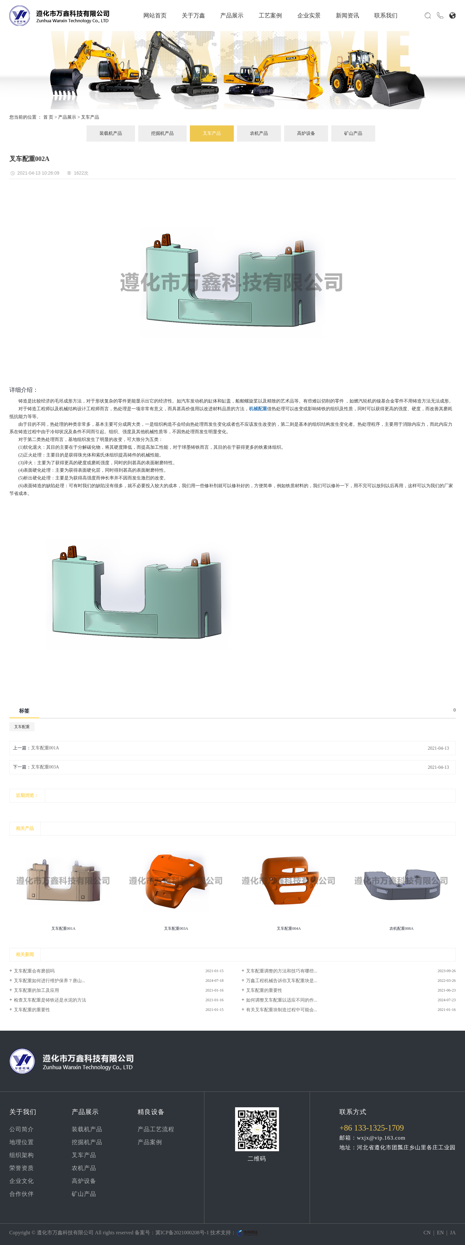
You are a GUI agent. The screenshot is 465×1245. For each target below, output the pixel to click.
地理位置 (21, 1142)
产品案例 (150, 1142)
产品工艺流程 (156, 1129)
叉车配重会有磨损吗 (34, 971)
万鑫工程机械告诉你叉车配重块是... (281, 980)
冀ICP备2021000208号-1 (182, 1232)
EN (440, 1232)
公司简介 (21, 1129)
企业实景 (309, 15)
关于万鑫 (193, 15)
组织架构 (21, 1155)
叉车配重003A (45, 767)
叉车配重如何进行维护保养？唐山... (49, 980)
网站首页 (155, 15)
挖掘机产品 (162, 133)
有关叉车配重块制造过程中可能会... (281, 1009)
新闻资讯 (347, 15)
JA (453, 1232)
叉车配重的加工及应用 (36, 990)
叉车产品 (90, 117)
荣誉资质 (21, 1168)
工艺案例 (270, 15)
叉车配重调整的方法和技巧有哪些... (281, 971)
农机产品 (259, 133)
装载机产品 (110, 133)
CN (426, 1232)
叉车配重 (22, 726)
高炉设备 (306, 133)
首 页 (48, 117)
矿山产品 (353, 133)
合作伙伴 (21, 1194)
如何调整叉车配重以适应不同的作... (281, 1000)
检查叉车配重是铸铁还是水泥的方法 (50, 1000)
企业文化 (21, 1181)
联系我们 (386, 15)
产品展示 (231, 15)
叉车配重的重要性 (264, 990)
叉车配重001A (45, 748)
